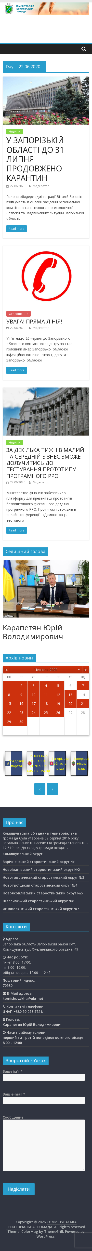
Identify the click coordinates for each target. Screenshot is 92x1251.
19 (58, 703)
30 (21, 721)
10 (34, 694)
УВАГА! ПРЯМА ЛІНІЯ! (34, 321)
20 (70, 703)
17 (34, 703)
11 (46, 694)
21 (83, 703)
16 (21, 703)
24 (34, 712)
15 (9, 703)
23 (21, 712)
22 (9, 712)
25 (46, 712)
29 (9, 721)
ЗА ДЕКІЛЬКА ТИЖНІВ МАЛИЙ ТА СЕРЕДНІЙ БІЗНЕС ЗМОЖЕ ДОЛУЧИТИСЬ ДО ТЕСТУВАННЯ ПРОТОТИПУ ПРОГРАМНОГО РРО (45, 462)
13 (70, 694)
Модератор (41, 186)
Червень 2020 (46, 669)
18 (46, 703)
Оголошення (18, 314)
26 (58, 712)
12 (58, 694)
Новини (14, 131)
